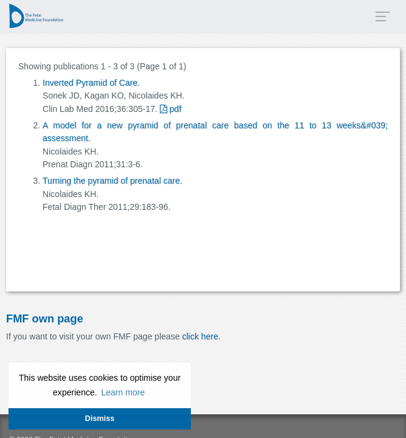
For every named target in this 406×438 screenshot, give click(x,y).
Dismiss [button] (99, 418)
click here (200, 336)
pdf (170, 109)
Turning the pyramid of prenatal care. (112, 181)
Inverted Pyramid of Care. (91, 83)
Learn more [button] (123, 392)
